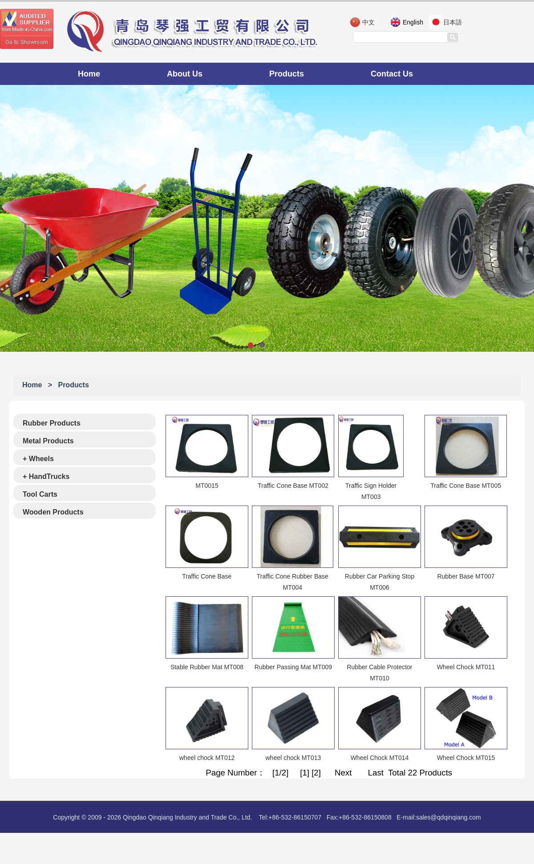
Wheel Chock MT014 (380, 757)
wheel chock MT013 (293, 757)
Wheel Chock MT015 (466, 757)
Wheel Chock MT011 (466, 667)
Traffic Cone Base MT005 (465, 485)
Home (89, 73)
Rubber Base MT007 (465, 576)
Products (286, 73)
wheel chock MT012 (207, 757)
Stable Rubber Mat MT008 (206, 667)
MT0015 (206, 485)
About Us (184, 73)
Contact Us (392, 73)
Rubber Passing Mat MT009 (293, 667)
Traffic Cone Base (206, 576)
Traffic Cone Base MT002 (293, 485)
